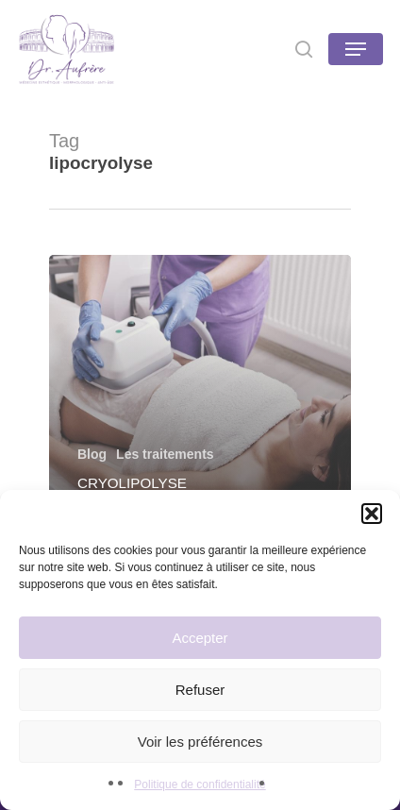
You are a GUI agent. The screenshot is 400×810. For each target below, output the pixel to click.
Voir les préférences (200, 742)
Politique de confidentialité (199, 784)
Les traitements (164, 454)
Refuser (200, 690)
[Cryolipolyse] (200, 388)
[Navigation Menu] (355, 49)
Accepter (199, 638)
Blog (92, 454)
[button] (371, 513)
